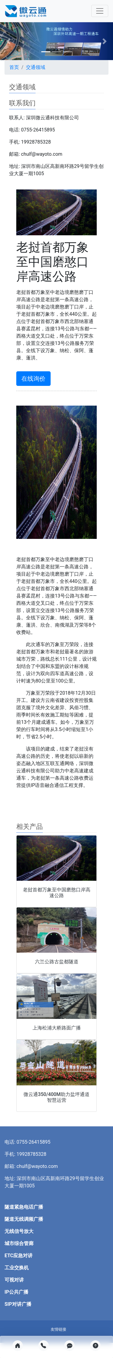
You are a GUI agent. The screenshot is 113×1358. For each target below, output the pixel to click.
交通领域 (35, 67)
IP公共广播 (16, 1292)
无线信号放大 (19, 1231)
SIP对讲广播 (18, 1304)
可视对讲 (14, 1280)
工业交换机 (17, 1268)
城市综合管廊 (19, 1243)
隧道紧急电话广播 (24, 1207)
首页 (14, 67)
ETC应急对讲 (19, 1255)
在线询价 (33, 378)
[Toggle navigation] (99, 11)
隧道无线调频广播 (24, 1219)
